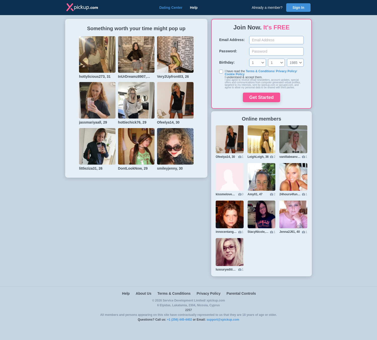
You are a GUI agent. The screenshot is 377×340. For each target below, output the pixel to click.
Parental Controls (241, 293)
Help (194, 8)
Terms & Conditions (260, 71)
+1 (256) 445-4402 (179, 319)
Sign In (298, 8)
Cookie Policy (235, 74)
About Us (143, 293)
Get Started (261, 97)
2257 (188, 310)
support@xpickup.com (223, 319)
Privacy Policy (286, 71)
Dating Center (170, 8)
